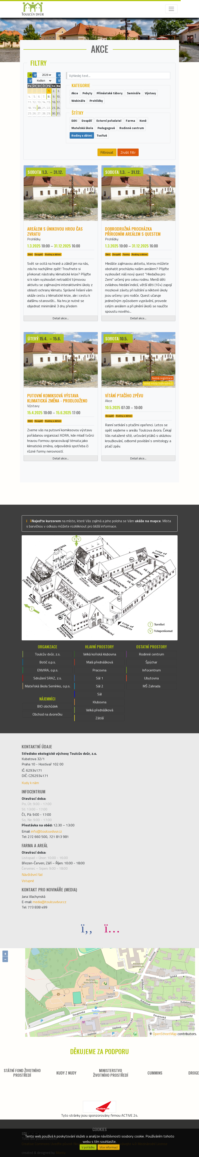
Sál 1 (99, 678)
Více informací (109, 1147)
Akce (108, 400)
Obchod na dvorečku (47, 714)
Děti (30, 254)
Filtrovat (106, 152)
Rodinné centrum (151, 654)
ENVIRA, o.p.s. (47, 670)
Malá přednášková (99, 662)
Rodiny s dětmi (53, 254)
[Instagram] (112, 927)
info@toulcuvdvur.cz (46, 831)
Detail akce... (61, 318)
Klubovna (99, 702)
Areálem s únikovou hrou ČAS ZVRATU (55, 231)
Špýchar (151, 662)
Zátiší (100, 718)
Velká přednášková (99, 710)
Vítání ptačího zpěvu (124, 395)
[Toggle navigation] (171, 8)
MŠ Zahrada (151, 686)
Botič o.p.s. (47, 662)
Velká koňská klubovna (99, 654)
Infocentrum (151, 670)
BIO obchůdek (47, 706)
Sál (99, 694)
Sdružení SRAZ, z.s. (47, 678)
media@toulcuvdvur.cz (49, 901)
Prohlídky (34, 239)
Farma (126, 254)
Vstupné (28, 880)
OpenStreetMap (165, 1033)
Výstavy (33, 405)
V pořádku (88, 1147)
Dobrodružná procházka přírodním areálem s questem (133, 231)
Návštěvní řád (32, 874)
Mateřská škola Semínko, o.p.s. (47, 686)
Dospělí (39, 254)
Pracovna (99, 670)
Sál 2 (99, 686)
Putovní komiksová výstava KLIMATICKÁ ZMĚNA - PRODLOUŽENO (57, 398)
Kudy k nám (30, 782)
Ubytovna (151, 678)
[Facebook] (87, 927)
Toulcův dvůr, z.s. (47, 654)
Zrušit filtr (128, 152)
